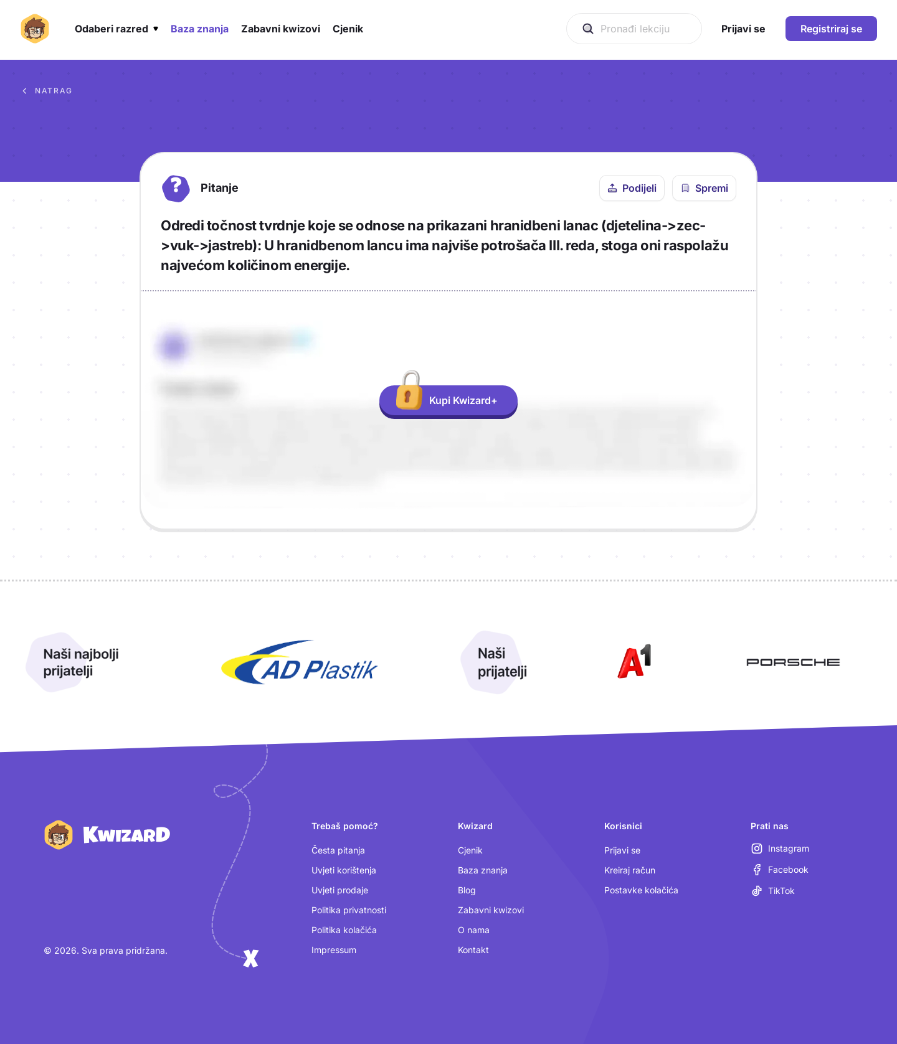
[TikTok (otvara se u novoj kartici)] (773, 891)
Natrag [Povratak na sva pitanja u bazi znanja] (46, 91)
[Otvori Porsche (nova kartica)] (793, 662)
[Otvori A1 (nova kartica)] (631, 662)
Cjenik (470, 850)
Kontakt (473, 949)
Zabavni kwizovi (491, 910)
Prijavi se (622, 850)
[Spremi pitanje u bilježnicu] (704, 188)
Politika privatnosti (348, 910)
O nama (474, 929)
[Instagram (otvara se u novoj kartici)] (780, 848)
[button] (116, 29)
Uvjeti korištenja (343, 870)
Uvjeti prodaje (339, 890)
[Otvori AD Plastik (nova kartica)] (299, 662)
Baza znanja (483, 870)
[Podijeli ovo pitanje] (632, 188)
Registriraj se (831, 28)
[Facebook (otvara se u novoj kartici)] (780, 869)
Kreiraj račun (629, 870)
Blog (467, 890)
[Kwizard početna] (35, 29)
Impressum (333, 949)
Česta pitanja (338, 850)
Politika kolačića (344, 929)
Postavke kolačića (641, 890)
